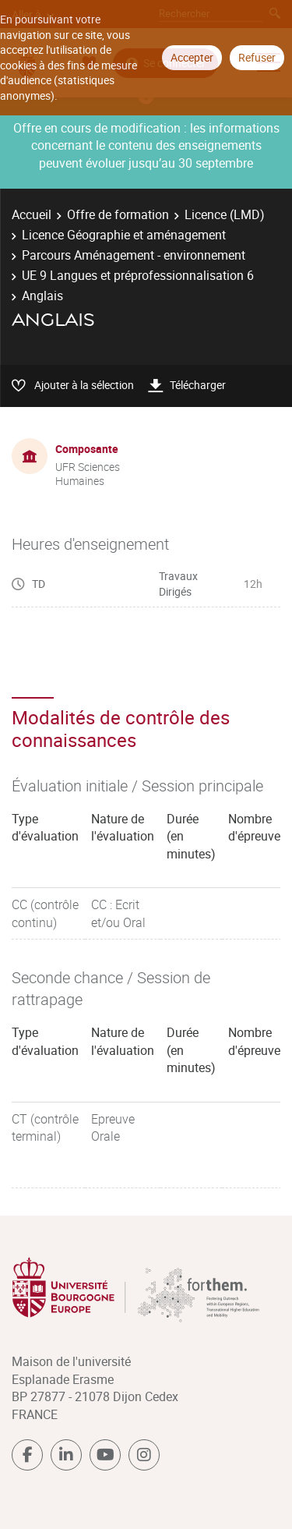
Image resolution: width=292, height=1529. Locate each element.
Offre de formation (118, 214)
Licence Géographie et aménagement (124, 234)
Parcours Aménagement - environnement (133, 255)
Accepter (192, 57)
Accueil (31, 214)
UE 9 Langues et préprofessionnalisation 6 (138, 275)
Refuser (257, 57)
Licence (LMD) (225, 214)
